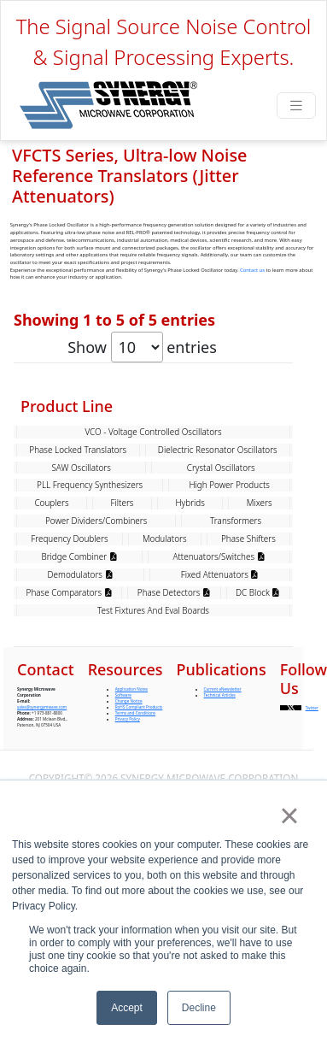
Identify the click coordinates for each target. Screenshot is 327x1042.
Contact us (252, 270)
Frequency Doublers (69, 762)
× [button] (289, 815)
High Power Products (229, 709)
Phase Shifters (248, 762)
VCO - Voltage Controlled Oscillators (153, 656)
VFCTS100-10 (98, 566)
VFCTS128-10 (98, 416)
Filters (122, 727)
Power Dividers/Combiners (96, 745)
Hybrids (190, 727)
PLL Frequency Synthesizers (90, 709)
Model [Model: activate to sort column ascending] (86, 380)
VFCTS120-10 (98, 491)
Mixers (259, 727)
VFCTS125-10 (98, 454)
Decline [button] (199, 1008)
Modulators (165, 762)
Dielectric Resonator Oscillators (217, 674)
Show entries (142, 347)
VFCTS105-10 (98, 529)
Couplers (51, 727)
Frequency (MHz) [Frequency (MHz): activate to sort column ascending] (235, 380)
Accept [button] (127, 1008)
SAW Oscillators (80, 692)
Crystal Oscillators (221, 692)
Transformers (235, 745)
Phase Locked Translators (77, 674)
